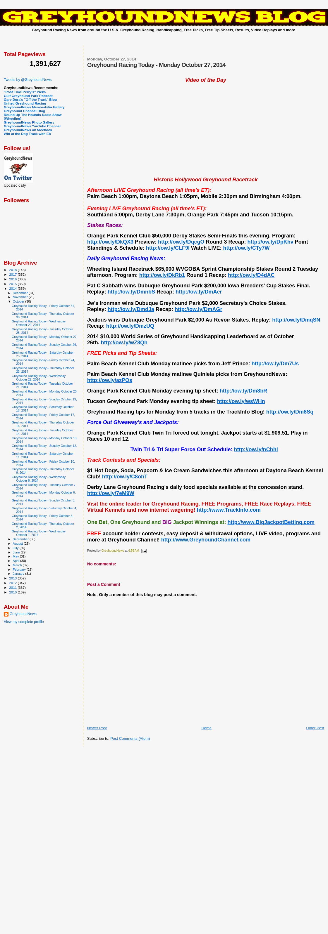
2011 (13, 587)
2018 (13, 270)
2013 (13, 578)
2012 (13, 583)
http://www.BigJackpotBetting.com (271, 522)
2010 (13, 592)
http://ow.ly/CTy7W (246, 248)
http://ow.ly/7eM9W (110, 493)
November (21, 297)
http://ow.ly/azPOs (109, 380)
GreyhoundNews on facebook (28, 130)
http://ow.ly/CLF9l (168, 248)
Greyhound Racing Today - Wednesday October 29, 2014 (39, 323)
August (18, 543)
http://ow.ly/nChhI (256, 449)
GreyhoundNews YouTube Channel (32, 126)
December (21, 293)
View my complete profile (24, 622)
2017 (13, 274)
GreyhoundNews (23, 614)
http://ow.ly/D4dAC (251, 275)
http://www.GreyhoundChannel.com (205, 540)
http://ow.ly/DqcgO (181, 242)
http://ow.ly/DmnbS (131, 292)
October (19, 301)
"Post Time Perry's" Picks (25, 92)
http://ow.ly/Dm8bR (243, 391)
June (17, 552)
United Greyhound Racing (25, 103)
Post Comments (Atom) (130, 738)
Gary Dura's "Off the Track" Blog (30, 99)
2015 (13, 284)
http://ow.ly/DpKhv (270, 242)
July (16, 548)
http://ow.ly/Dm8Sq (289, 412)
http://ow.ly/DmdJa (131, 309)
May (16, 556)
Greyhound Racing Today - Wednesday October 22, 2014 (39, 377)
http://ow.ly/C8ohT (124, 477)
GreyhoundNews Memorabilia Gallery (34, 107)
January (19, 573)
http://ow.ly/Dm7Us (275, 364)
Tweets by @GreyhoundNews (27, 80)
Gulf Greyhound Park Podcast (28, 96)
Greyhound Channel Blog (24, 111)
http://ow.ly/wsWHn (241, 401)
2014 (13, 288)
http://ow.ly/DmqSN (296, 320)
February (20, 569)
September (21, 539)
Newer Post (97, 728)
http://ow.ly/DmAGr (198, 309)
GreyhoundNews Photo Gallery (29, 122)
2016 (13, 279)
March (18, 565)
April (16, 561)
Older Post (315, 728)
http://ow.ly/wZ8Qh (124, 343)
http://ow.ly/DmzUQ (130, 326)
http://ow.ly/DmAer (199, 292)
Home (206, 728)
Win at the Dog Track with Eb (27, 134)
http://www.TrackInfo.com (228, 510)
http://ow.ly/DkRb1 (162, 275)
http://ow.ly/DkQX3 (110, 242)
